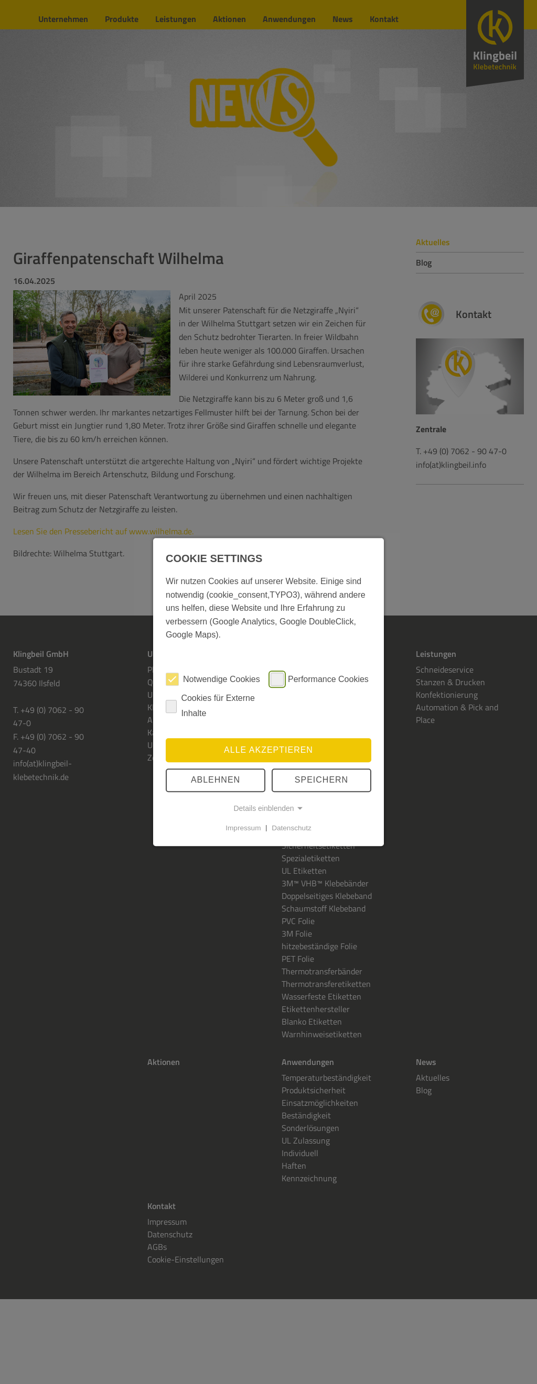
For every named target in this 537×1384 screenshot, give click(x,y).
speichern (321, 780)
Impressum (243, 827)
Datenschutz (292, 827)
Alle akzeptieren (268, 749)
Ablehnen (215, 780)
